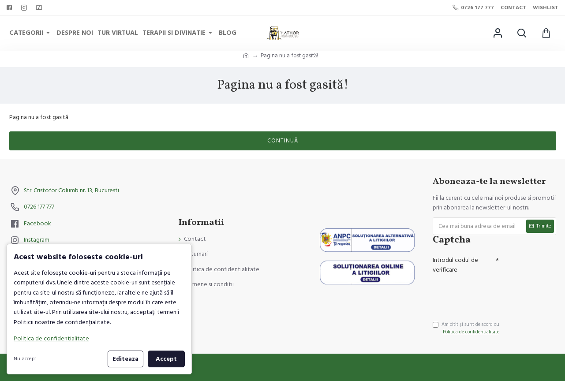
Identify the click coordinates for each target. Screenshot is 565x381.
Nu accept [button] (25, 358)
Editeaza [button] (125, 359)
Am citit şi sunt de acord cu (467, 328)
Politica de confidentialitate (51, 338)
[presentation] (494, 293)
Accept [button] (166, 359)
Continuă (282, 141)
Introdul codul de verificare (455, 265)
